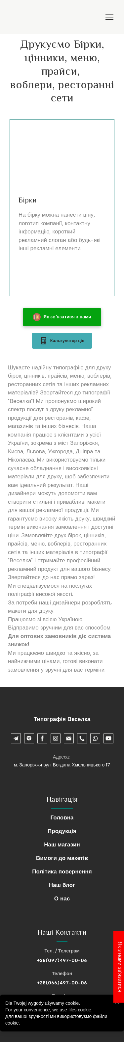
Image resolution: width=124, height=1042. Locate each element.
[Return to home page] (15, 17)
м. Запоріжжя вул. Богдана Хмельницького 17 (62, 765)
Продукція (62, 831)
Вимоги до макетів (62, 858)
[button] (62, 317)
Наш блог (62, 885)
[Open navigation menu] (109, 17)
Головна (62, 817)
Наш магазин (62, 844)
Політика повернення (62, 871)
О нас (62, 898)
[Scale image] (62, 159)
